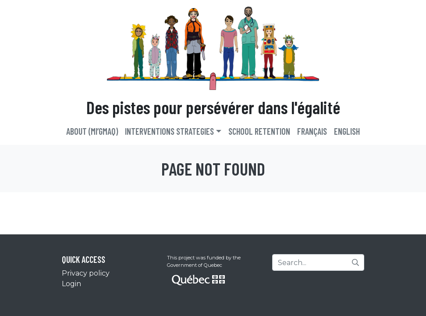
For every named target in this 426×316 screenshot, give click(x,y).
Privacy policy (86, 273)
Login (71, 284)
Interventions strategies (169, 131)
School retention (259, 131)
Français (312, 131)
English (347, 131)
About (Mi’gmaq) (92, 131)
